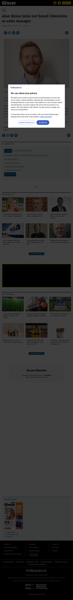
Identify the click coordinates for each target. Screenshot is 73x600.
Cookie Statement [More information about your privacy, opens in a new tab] (45, 117)
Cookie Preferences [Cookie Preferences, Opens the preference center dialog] (26, 122)
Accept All (43, 122)
